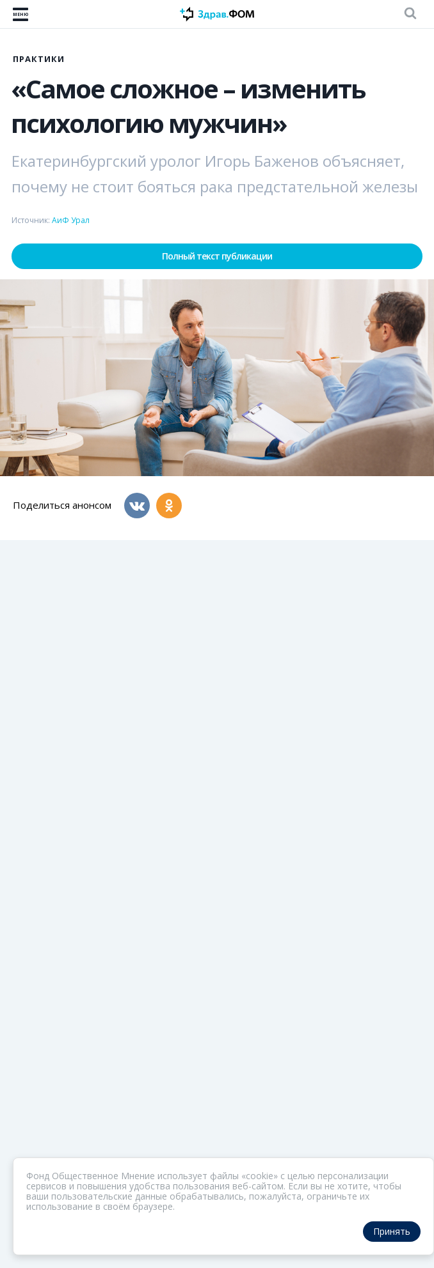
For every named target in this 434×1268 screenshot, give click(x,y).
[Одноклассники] (169, 505)
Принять (391, 1231)
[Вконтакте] (137, 505)
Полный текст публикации (217, 256)
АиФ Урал (71, 220)
